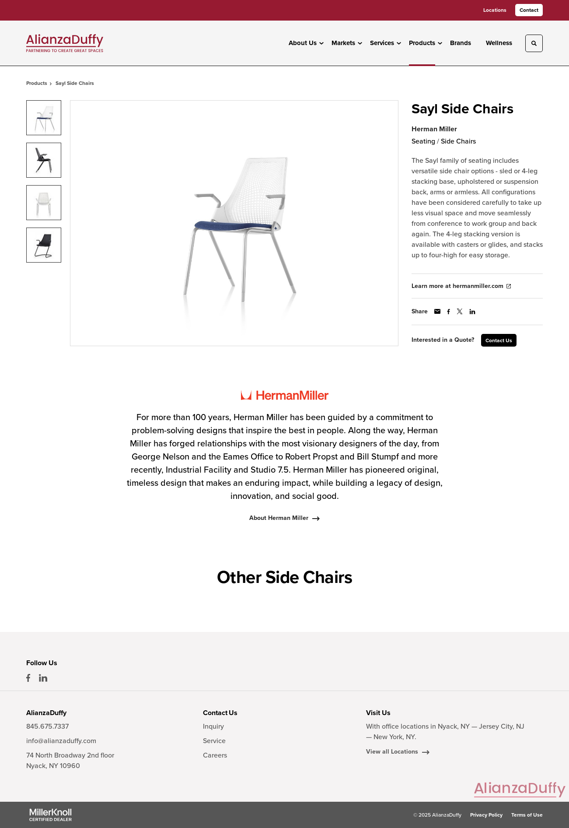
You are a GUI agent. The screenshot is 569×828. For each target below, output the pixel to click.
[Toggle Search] (534, 43)
